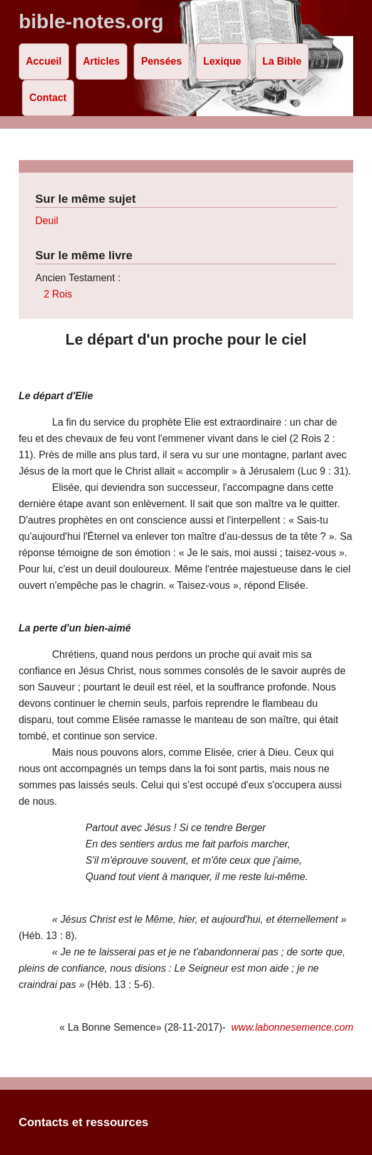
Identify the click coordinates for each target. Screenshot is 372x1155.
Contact (48, 97)
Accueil (43, 61)
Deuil (46, 220)
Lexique (222, 61)
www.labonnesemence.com (292, 1027)
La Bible (281, 61)
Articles (101, 61)
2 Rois (58, 294)
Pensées (161, 61)
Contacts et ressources (84, 1122)
